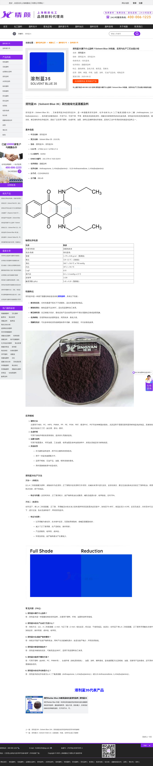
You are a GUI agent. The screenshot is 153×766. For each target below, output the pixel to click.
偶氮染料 (4, 321)
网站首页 (4, 762)
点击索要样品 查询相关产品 (86, 81)
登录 (134, 3)
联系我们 (138, 26)
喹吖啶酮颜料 (15, 339)
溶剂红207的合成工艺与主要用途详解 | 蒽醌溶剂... (11, 209)
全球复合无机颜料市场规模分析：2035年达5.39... (10, 261)
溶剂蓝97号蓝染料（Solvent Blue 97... (10, 218)
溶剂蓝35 (28, 34)
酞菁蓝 (12, 321)
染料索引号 (74, 43)
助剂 (4, 135)
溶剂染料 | (40, 762)
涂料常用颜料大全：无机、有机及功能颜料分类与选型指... (10, 290)
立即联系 (11, 185)
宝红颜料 (15, 313)
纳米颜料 (6, 86)
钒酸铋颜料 (5, 358)
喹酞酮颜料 (5, 313)
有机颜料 (6, 62)
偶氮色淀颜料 (5, 336)
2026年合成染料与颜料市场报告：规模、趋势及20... (11, 256)
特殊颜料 (6, 91)
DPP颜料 (4, 354)
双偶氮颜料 (5, 369)
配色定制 (48, 26)
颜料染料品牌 (41, 43)
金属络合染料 (7, 72)
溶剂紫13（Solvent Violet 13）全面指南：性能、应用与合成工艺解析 (55, 733)
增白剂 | (132, 762)
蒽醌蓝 (12, 354)
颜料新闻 (109, 26)
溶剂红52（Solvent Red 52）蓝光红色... (10, 204)
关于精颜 (124, 26)
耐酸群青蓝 (5, 347)
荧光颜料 (6, 96)
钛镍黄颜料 (12, 373)
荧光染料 (6, 101)
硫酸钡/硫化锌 (7, 120)
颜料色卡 (33, 26)
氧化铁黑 (12, 317)
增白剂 (5, 130)
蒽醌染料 (4, 339)
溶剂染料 (61, 296)
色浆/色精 (6, 110)
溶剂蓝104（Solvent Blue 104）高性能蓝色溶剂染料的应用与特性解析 (55, 729)
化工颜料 (18, 26)
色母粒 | (92, 762)
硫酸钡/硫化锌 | (117, 762)
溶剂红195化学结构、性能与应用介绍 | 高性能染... (11, 199)
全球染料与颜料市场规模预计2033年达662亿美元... (11, 300)
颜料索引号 (63, 26)
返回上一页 (147, 737)
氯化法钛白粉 (5, 324)
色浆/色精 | (100, 762)
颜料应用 (94, 26)
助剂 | (137, 762)
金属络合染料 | (31, 762)
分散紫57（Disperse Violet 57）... (10, 213)
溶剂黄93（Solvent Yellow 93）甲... (11, 237)
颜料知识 (79, 26)
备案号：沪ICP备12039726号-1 (72, 748)
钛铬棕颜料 (14, 350)
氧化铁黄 (18, 343)
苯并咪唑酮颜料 (6, 332)
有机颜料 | (12, 762)
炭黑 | (125, 762)
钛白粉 (5, 115)
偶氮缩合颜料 (16, 369)
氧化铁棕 (4, 350)
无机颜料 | (21, 762)
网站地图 (125, 3)
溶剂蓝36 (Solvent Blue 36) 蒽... (10, 232)
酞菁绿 (3, 317)
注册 (140, 3)
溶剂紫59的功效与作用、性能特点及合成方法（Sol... (11, 243)
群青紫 (14, 347)
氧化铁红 (15, 365)
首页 (5, 26)
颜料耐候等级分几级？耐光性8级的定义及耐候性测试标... (11, 271)
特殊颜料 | (67, 762)
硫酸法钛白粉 (5, 362)
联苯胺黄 (16, 336)
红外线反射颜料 (6, 343)
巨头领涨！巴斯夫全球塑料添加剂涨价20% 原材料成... (10, 266)
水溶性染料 (6, 81)
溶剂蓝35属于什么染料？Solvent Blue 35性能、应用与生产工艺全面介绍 (120, 87)
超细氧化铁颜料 (6, 328)
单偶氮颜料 (5, 365)
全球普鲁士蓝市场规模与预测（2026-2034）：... (9, 276)
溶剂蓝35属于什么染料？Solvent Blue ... (10, 223)
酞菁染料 (4, 376)
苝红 (13, 358)
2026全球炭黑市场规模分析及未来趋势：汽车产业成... (11, 285)
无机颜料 (6, 67)
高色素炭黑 (17, 362)
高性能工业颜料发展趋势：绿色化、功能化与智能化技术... (10, 281)
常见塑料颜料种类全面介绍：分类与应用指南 (10, 295)
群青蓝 (3, 373)
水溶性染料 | (50, 762)
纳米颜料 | (59, 762)
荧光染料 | (84, 762)
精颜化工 (52, 43)
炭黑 (4, 125)
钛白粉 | (108, 762)
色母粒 (5, 106)
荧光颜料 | (76, 762)
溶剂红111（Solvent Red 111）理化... (11, 228)
